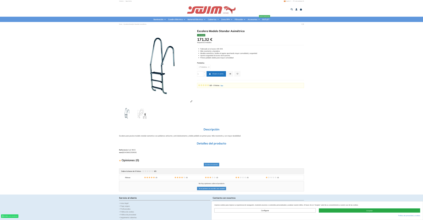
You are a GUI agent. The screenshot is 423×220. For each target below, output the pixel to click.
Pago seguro (125, 206)
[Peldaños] (203, 67)
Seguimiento (129, 1)
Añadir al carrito (216, 74)
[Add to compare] (230, 74)
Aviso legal (124, 203)
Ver (221, 86)
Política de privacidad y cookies (409, 216)
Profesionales (125, 209)
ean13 (121, 152)
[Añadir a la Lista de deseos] (237, 74)
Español (287, 1)
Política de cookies (127, 212)
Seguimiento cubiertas (128, 218)
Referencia (123, 150)
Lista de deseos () (298, 1)
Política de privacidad (128, 215)
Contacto (121, 1)
